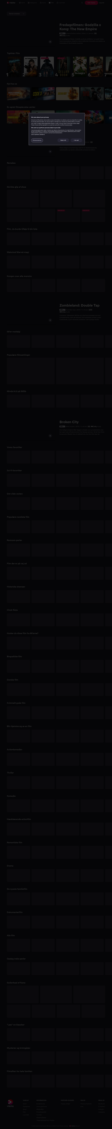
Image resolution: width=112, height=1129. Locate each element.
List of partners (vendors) (38, 134)
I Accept (76, 140)
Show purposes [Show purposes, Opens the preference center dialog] (37, 140)
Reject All (63, 140)
